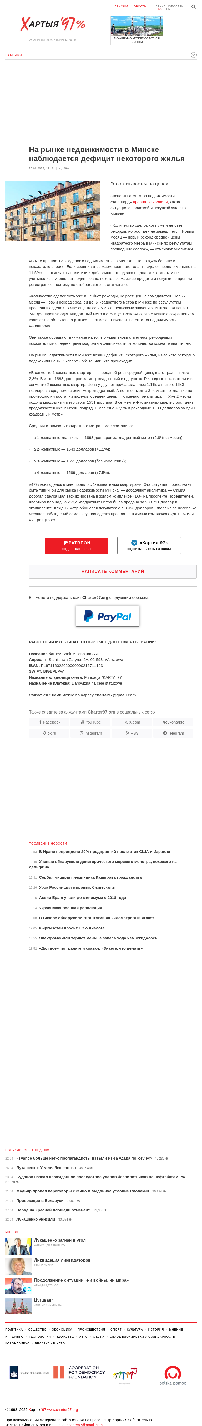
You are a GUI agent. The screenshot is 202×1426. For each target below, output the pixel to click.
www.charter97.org (62, 1410)
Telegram (176, 733)
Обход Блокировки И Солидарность (142, 1336)
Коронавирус (17, 1343)
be (153, 9)
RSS (134, 733)
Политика (14, 1329)
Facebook (51, 722)
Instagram (93, 733)
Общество (37, 1329)
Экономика (62, 1329)
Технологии (40, 1336)
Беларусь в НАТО (50, 1343)
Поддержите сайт (76, 545)
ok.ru (51, 733)
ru (160, 9)
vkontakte (176, 722)
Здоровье (65, 1336)
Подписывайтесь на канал (149, 545)
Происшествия (91, 1329)
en (168, 9)
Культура (135, 1329)
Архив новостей (170, 6)
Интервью (14, 1336)
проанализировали (150, 202)
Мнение (12, 1231)
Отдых (99, 1336)
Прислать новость (131, 6)
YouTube (93, 722)
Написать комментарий (113, 571)
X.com (134, 722)
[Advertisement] (101, 103)
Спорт (116, 1329)
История (156, 1329)
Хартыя (52, 24)
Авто (83, 1336)
